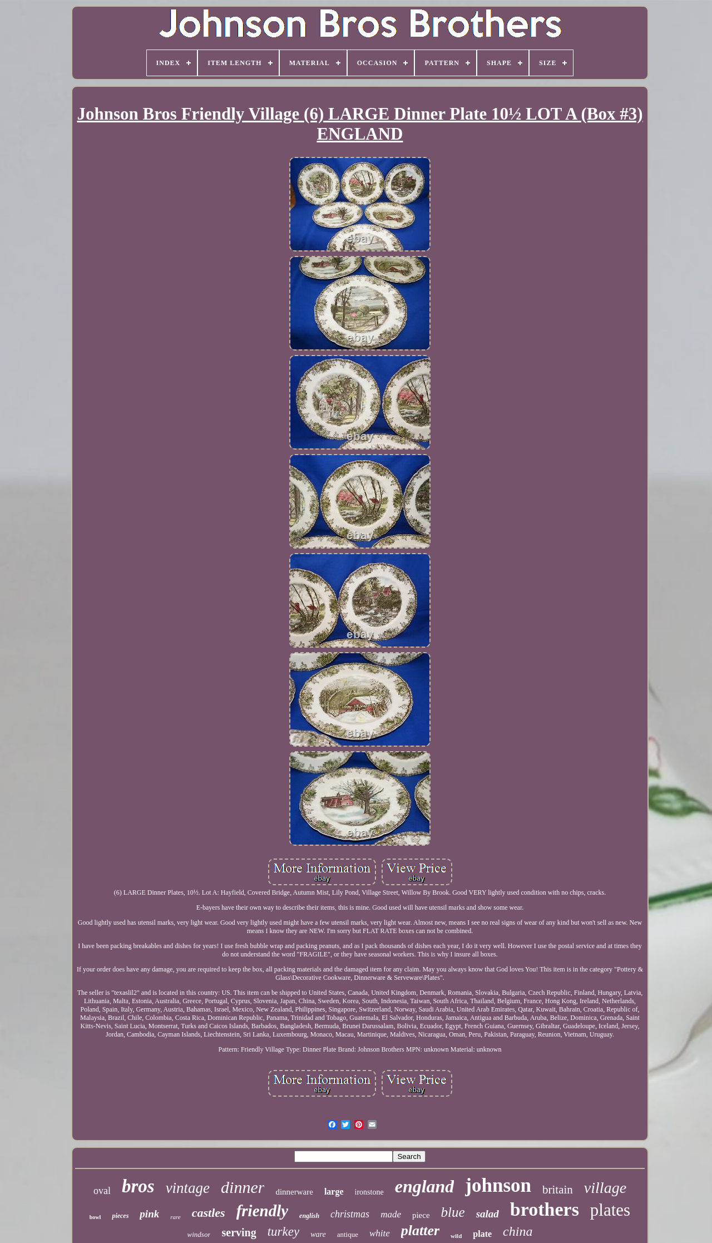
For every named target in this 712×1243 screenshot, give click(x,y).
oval (102, 1190)
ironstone (369, 1192)
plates (610, 1210)
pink (149, 1214)
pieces (120, 1216)
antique (347, 1234)
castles (208, 1213)
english (309, 1216)
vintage (188, 1188)
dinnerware (294, 1191)
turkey (283, 1232)
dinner (242, 1187)
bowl (95, 1217)
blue (453, 1212)
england (424, 1186)
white (379, 1233)
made (390, 1214)
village (605, 1187)
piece (421, 1215)
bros (138, 1186)
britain (557, 1189)
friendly (262, 1211)
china (517, 1231)
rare (175, 1217)
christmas (349, 1214)
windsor (199, 1234)
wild (456, 1235)
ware (317, 1234)
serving (238, 1232)
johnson (498, 1185)
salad (487, 1214)
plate (482, 1234)
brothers (544, 1209)
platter (420, 1230)
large (334, 1191)
